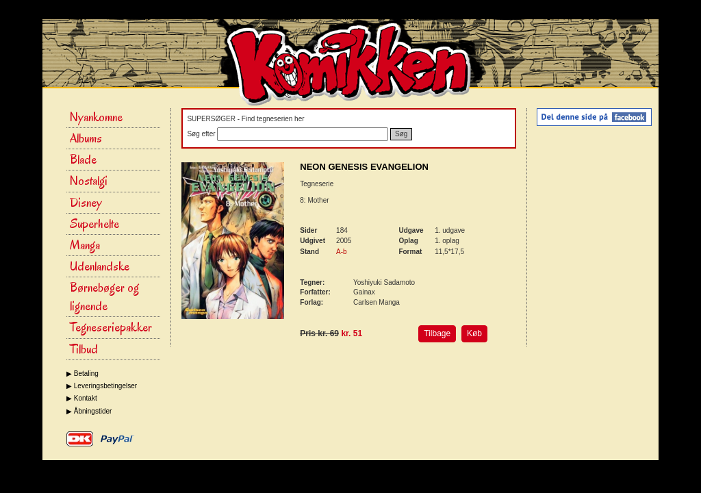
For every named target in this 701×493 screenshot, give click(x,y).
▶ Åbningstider (89, 411)
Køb (474, 333)
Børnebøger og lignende (104, 296)
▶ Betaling (82, 373)
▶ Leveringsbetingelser (101, 386)
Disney (86, 202)
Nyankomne (96, 117)
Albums (86, 138)
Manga (85, 245)
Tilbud (84, 349)
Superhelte (94, 224)
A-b (341, 251)
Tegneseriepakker (111, 327)
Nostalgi (88, 181)
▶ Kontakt (81, 398)
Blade (83, 159)
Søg (401, 134)
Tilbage (437, 333)
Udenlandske (99, 266)
